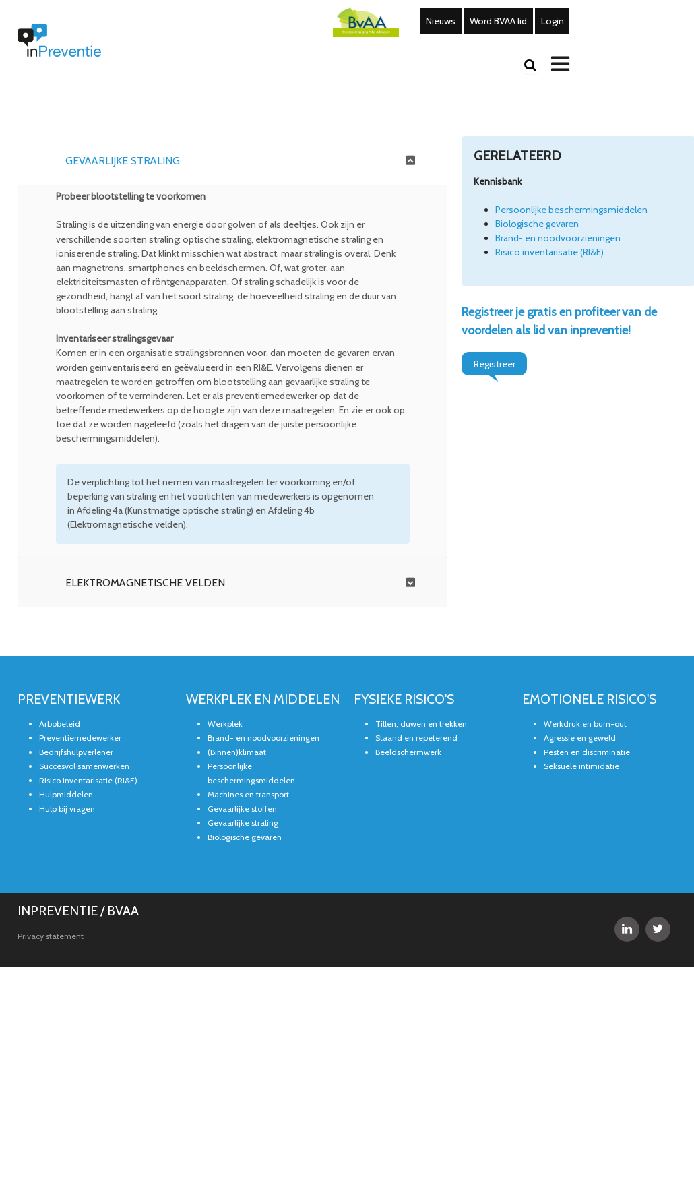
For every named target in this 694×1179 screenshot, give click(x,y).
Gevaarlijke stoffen (242, 809)
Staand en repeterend (416, 738)
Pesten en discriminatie (587, 753)
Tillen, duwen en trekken (421, 724)
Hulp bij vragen (67, 809)
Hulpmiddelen (66, 795)
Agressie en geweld (580, 738)
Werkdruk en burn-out (585, 724)
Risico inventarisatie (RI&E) (549, 252)
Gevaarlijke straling (243, 823)
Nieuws (440, 21)
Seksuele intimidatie (581, 767)
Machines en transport (248, 795)
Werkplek (225, 724)
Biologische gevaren (537, 224)
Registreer (494, 364)
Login (552, 21)
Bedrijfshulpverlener (76, 753)
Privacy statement (51, 936)
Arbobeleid (59, 724)
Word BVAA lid (498, 21)
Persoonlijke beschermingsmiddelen (571, 210)
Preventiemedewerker (80, 738)
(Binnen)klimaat (237, 753)
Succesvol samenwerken (84, 767)
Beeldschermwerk (408, 753)
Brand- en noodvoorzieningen (558, 238)
